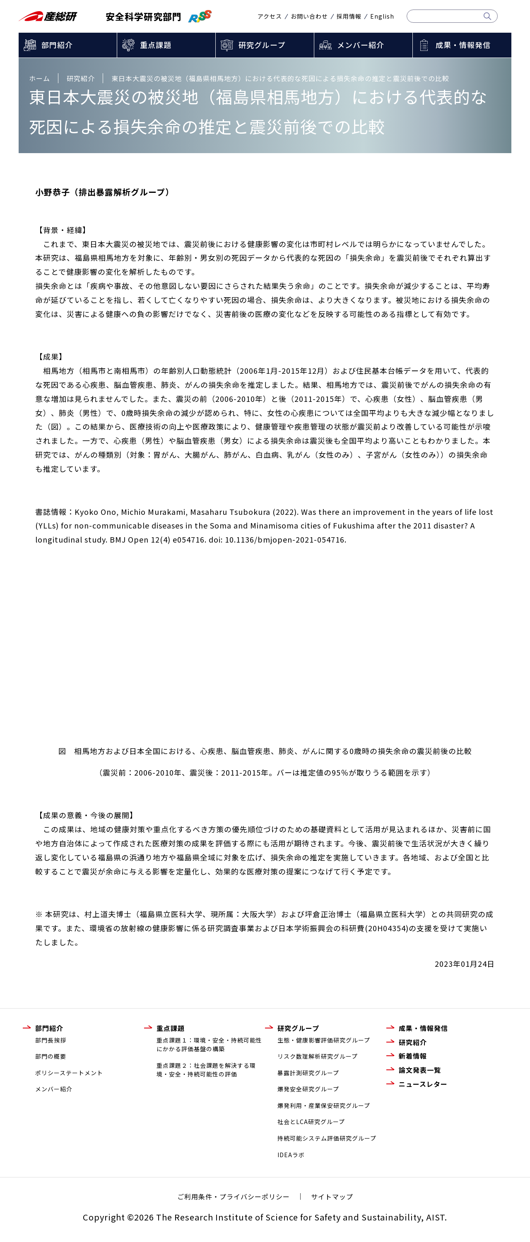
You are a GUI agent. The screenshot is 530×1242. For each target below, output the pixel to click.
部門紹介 (57, 44)
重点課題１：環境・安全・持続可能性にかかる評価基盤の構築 (209, 1044)
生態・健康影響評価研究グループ (323, 1040)
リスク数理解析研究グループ (317, 1056)
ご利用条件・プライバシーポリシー (233, 1196)
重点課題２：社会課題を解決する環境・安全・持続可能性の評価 (206, 1070)
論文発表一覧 (420, 1070)
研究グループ (261, 44)
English (382, 16)
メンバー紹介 (360, 44)
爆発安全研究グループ (308, 1089)
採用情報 (349, 16)
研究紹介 (413, 1042)
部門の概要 (50, 1056)
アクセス (270, 16)
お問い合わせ (309, 16)
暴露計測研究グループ (308, 1073)
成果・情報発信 (463, 44)
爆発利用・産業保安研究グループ (323, 1105)
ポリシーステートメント (69, 1073)
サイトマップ (332, 1196)
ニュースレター (423, 1084)
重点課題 (155, 44)
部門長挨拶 (50, 1040)
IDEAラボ (291, 1155)
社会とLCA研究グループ (311, 1121)
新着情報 (413, 1056)
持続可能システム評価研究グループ (326, 1138)
